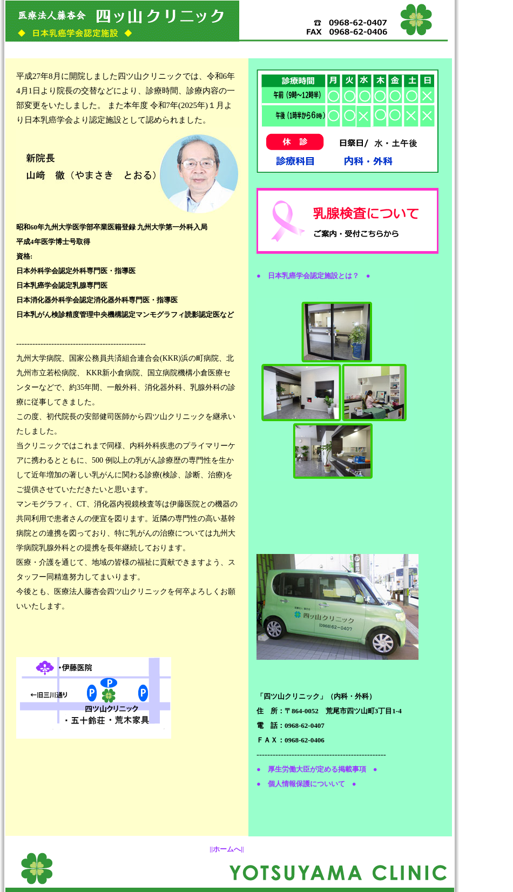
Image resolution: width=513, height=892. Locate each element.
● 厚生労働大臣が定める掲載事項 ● (316, 769)
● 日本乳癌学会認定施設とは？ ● (313, 276)
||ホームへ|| (227, 849)
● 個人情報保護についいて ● (306, 784)
